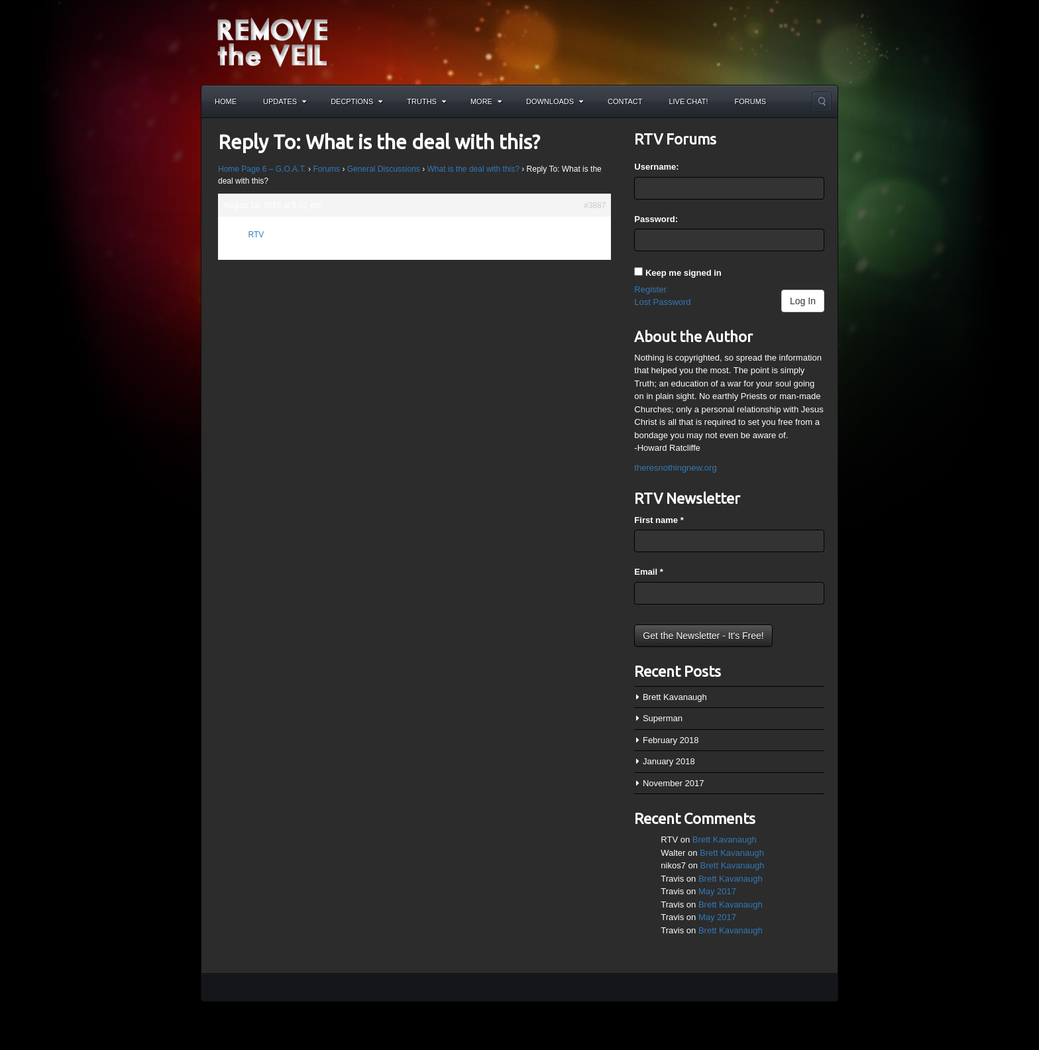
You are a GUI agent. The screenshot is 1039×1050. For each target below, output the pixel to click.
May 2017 (717, 891)
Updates (284, 101)
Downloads (554, 101)
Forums (751, 101)
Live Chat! (688, 101)
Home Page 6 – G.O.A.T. (262, 169)
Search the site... (822, 101)
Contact (625, 101)
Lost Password (662, 302)
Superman (663, 718)
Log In (803, 301)
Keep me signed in (683, 273)
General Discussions (383, 169)
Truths (426, 101)
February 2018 (671, 740)
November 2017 (673, 783)
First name (658, 520)
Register (650, 289)
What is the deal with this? (473, 169)
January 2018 (669, 761)
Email (648, 572)
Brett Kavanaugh (675, 697)
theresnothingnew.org (675, 468)
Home (226, 101)
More (486, 101)
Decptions (356, 101)
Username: (656, 167)
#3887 (595, 205)
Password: (656, 219)
